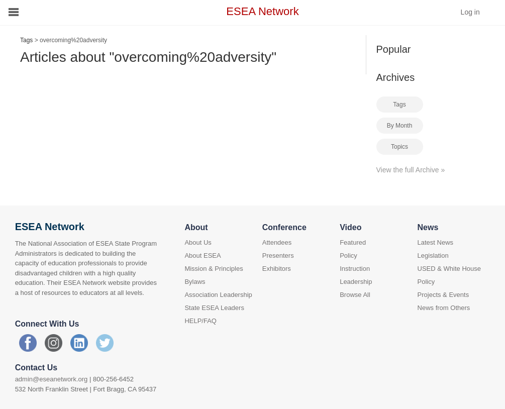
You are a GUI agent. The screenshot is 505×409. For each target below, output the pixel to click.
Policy (348, 255)
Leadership (356, 281)
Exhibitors (276, 268)
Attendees (277, 242)
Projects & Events (443, 294)
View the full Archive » (410, 170)
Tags (26, 40)
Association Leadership (218, 294)
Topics (399, 146)
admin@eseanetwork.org (51, 379)
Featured (353, 242)
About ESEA (202, 255)
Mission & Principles (213, 268)
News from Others (444, 308)
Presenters (278, 255)
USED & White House (449, 268)
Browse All (355, 294)
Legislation (433, 255)
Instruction (355, 268)
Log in (470, 12)
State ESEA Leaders (214, 308)
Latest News (436, 242)
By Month (400, 125)
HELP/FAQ (200, 321)
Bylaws (194, 281)
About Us (197, 242)
